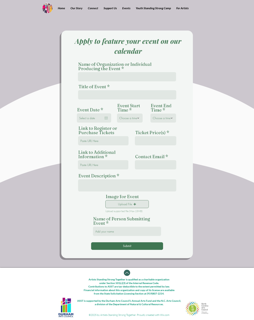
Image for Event (122, 197)
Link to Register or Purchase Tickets (97, 130)
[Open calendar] (106, 118)
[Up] (127, 273)
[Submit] (127, 246)
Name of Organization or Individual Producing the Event (114, 66)
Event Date (91, 110)
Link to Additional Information (97, 154)
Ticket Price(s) (150, 133)
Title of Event (92, 87)
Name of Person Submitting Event (121, 221)
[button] (76, 8)
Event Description (97, 176)
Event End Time (161, 108)
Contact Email (150, 157)
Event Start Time (128, 108)
